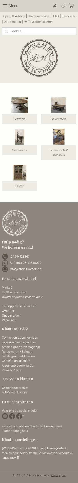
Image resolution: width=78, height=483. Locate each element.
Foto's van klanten (14, 392)
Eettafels (19, 119)
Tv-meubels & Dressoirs (58, 152)
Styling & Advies (13, 16)
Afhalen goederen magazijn (21, 347)
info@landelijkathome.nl (26, 269)
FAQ (56, 16)
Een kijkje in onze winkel (19, 306)
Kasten (19, 186)
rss (64, 475)
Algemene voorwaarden (18, 365)
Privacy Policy (11, 370)
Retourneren (10, 351)
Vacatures (9, 320)
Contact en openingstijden (20, 337)
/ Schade (25, 351)
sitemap (55, 475)
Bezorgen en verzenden (19, 342)
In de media (12, 22)
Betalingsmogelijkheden (18, 356)
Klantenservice (39, 16)
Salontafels (58, 119)
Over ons (68, 16)
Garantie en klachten (16, 361)
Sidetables (19, 150)
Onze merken (11, 315)
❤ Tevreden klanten (38, 22)
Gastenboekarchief (15, 388)
